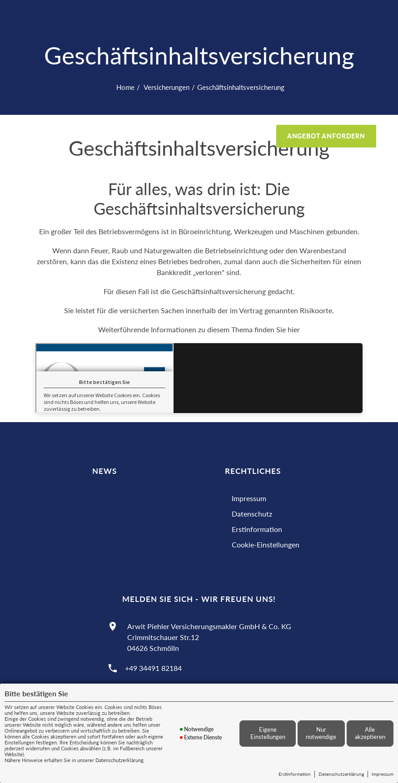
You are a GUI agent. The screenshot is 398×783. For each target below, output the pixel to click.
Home (125, 87)
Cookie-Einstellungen (265, 544)
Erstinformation (295, 774)
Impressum (382, 774)
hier (294, 329)
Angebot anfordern (326, 136)
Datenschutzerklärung (341, 774)
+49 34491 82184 (153, 668)
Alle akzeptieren (370, 733)
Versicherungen (165, 87)
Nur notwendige (321, 733)
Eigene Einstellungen (267, 733)
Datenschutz (252, 513)
